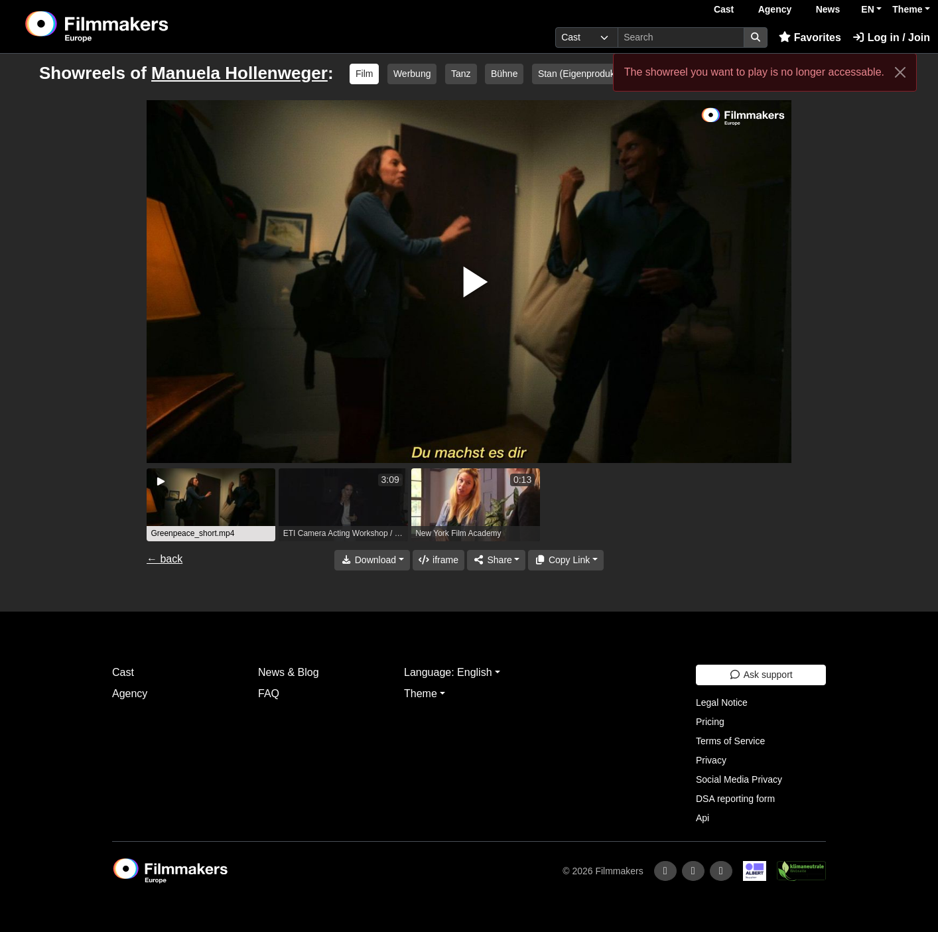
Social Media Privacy (739, 779)
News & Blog (288, 672)
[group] (211, 504)
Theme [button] (907, 9)
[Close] (900, 72)
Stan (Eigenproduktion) (585, 73)
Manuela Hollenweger (239, 73)
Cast (724, 9)
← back (164, 559)
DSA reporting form (735, 798)
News (828, 9)
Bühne (504, 73)
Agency (775, 9)
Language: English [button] (448, 672)
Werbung (412, 73)
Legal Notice (722, 702)
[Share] (496, 560)
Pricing (710, 721)
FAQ (268, 693)
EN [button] (867, 9)
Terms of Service (730, 741)
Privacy (711, 760)
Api (702, 818)
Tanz (461, 73)
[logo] (129, 26)
